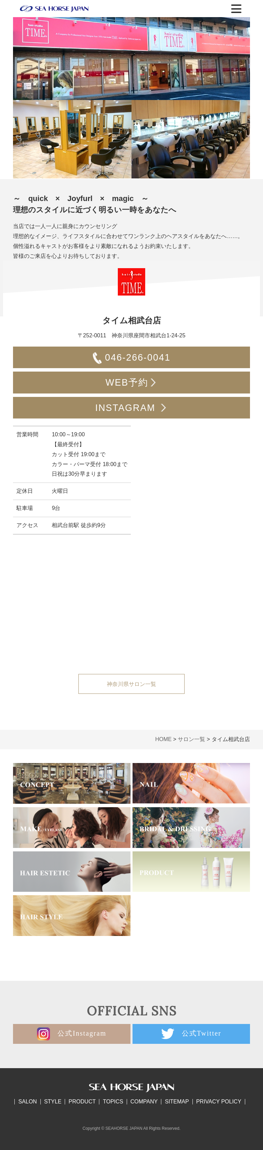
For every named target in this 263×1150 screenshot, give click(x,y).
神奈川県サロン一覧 (131, 683)
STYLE (53, 1101)
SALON (27, 1101)
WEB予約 (131, 383)
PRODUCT (82, 1101)
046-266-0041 (131, 358)
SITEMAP (177, 1101)
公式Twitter (191, 1033)
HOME (163, 739)
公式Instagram (71, 1033)
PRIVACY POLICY (218, 1101)
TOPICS (113, 1101)
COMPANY (144, 1101)
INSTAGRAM (131, 408)
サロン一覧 (191, 739)
